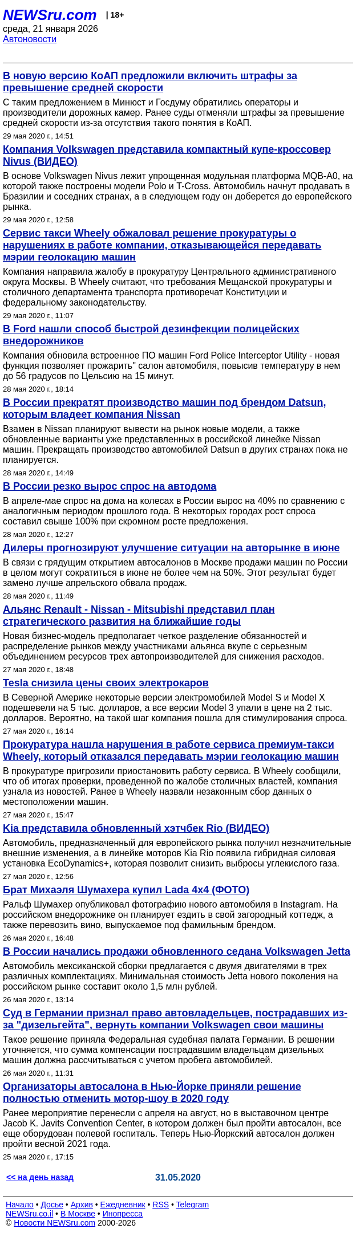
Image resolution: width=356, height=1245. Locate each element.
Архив (82, 1204)
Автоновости (29, 39)
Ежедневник (122, 1204)
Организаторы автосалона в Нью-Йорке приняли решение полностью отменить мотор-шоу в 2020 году (152, 1092)
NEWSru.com (50, 14)
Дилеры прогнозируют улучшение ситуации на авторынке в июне (171, 548)
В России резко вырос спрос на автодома (109, 486)
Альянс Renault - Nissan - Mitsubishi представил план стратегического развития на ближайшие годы (139, 615)
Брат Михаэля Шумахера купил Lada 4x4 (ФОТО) (126, 890)
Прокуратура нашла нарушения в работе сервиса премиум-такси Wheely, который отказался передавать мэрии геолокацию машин (171, 750)
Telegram (192, 1204)
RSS (160, 1204)
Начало (20, 1204)
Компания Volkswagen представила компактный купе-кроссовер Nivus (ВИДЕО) (167, 155)
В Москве (77, 1213)
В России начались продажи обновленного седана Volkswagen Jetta (176, 951)
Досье (52, 1204)
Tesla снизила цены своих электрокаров (106, 683)
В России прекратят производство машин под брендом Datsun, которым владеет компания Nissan (164, 408)
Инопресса (123, 1213)
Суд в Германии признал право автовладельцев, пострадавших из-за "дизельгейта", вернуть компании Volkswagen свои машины (175, 1019)
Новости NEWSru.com (54, 1222)
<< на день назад (40, 1177)
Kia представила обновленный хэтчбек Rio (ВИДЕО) (136, 828)
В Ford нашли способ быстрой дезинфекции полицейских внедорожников (151, 335)
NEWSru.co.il (29, 1213)
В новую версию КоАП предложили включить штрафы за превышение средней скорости (150, 81)
